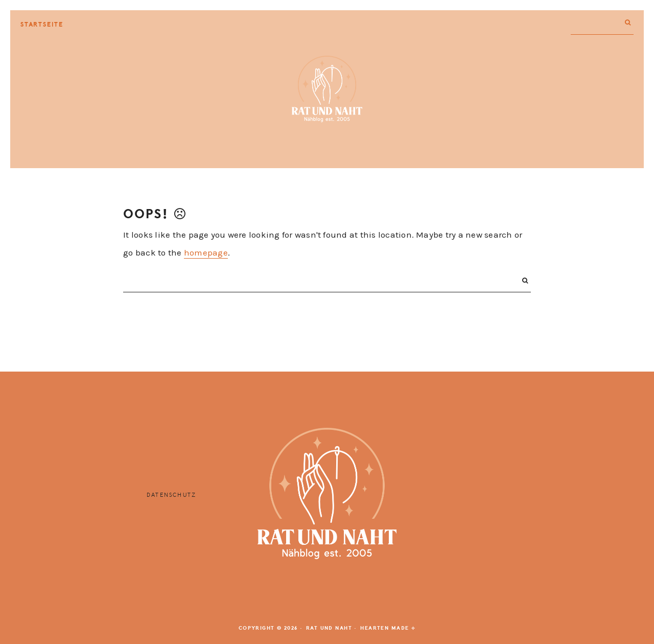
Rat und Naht (327, 89)
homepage (206, 252)
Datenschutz (171, 495)
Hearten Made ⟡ (387, 628)
